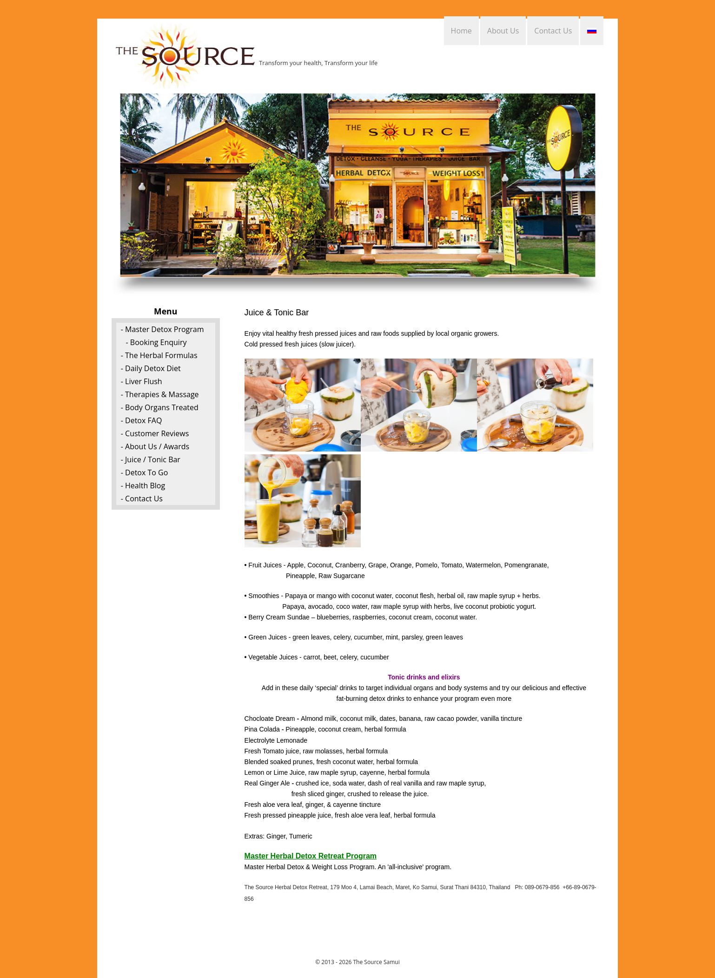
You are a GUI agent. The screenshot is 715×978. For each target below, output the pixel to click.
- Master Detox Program (162, 329)
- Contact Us (142, 498)
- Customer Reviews (155, 433)
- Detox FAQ (141, 420)
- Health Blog (143, 485)
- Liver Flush (141, 381)
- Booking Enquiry (156, 342)
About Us (503, 31)
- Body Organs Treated (160, 407)
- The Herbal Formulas (159, 355)
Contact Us (553, 31)
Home (461, 31)
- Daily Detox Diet (151, 368)
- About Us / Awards (155, 446)
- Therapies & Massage (160, 394)
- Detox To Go (144, 472)
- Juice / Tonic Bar (150, 459)
